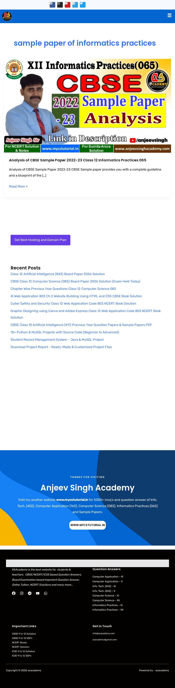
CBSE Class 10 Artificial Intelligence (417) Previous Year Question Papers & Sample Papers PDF (81, 325)
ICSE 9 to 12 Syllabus (23, 651)
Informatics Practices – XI (107, 605)
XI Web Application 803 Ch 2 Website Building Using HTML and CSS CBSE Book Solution (76, 296)
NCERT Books (19, 642)
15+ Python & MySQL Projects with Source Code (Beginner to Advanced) (65, 332)
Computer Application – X (107, 581)
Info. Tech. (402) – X (103, 590)
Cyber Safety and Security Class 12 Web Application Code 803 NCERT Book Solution (73, 303)
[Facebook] (14, 593)
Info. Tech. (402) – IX (104, 586)
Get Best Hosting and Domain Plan (40, 240)
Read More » (18, 186)
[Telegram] (29, 593)
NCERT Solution (20, 647)
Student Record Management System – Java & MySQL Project (57, 340)
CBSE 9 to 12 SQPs (22, 638)
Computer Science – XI (105, 595)
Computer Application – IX (107, 576)
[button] (169, 15)
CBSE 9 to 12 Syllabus (24, 633)
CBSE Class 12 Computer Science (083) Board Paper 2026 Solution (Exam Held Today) (75, 281)
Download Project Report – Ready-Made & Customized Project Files (61, 347)
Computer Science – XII (106, 600)
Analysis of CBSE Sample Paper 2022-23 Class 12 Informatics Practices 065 (77, 160)
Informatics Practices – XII (107, 609)
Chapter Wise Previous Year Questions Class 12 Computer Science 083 (63, 289)
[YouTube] (37, 593)
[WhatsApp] (45, 593)
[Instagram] (22, 593)
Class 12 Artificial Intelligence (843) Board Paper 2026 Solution (58, 274)
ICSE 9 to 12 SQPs (21, 655)
